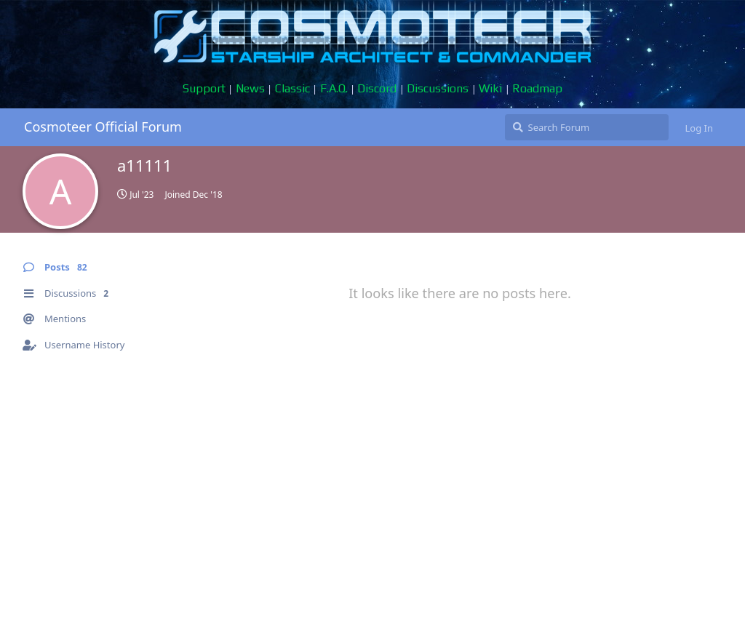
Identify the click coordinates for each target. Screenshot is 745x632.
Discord (377, 88)
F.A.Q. (334, 88)
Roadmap (537, 88)
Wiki (490, 88)
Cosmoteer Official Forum (103, 126)
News (250, 88)
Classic (292, 88)
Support (204, 88)
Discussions (438, 88)
